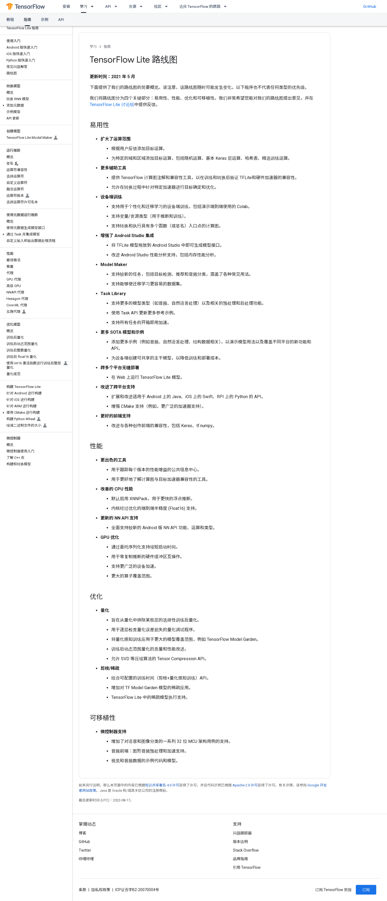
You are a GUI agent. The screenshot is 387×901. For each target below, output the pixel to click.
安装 (66, 6)
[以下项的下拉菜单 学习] (93, 6)
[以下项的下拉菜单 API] (117, 6)
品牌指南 (240, 859)
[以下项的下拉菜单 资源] (142, 6)
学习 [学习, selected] (83, 6)
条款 (82, 890)
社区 (158, 6)
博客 (82, 833)
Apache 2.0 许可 (245, 785)
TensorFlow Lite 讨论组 (112, 104)
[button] (35, 105)
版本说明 (240, 842)
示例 (44, 19)
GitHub (369, 6)
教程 (10, 19)
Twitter (85, 850)
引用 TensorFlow (247, 867)
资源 (132, 6)
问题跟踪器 (242, 833)
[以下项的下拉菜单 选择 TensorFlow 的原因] (226, 6)
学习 (93, 47)
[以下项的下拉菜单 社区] (168, 6)
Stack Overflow (246, 850)
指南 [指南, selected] (27, 19)
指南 (107, 47)
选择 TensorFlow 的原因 (199, 6)
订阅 (366, 889)
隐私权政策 (100, 890)
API (108, 6)
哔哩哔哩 (86, 859)
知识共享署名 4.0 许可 (162, 785)
